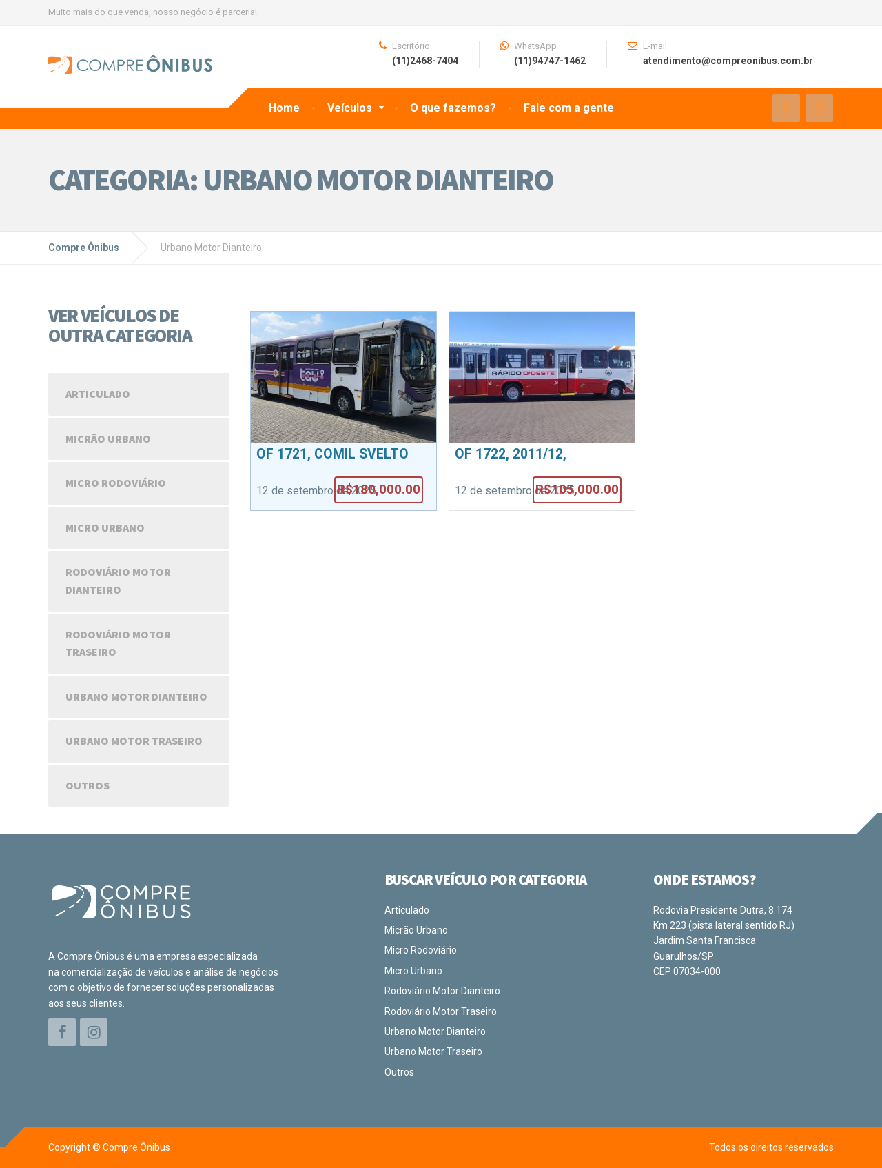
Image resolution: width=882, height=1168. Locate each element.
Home (284, 107)
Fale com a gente (569, 107)
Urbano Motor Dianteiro (136, 696)
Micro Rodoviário (115, 483)
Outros (87, 785)
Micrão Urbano (108, 438)
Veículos (349, 107)
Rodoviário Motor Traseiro (118, 643)
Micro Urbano (105, 527)
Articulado (97, 394)
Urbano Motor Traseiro (134, 740)
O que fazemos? (453, 107)
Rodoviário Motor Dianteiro (118, 580)
